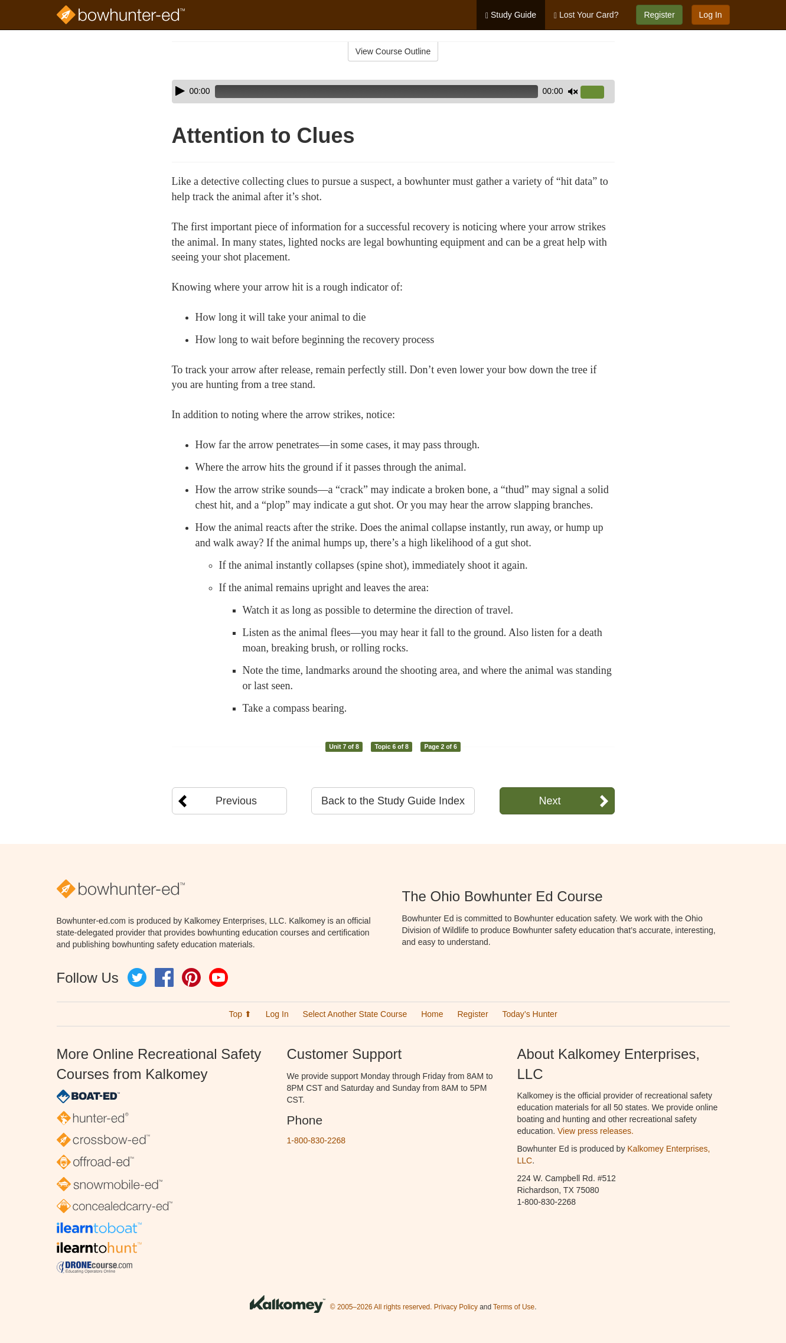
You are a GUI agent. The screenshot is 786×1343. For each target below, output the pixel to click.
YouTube (218, 977)
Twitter (137, 977)
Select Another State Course (355, 1014)
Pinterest (191, 977)
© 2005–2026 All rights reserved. (381, 1307)
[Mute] (573, 91)
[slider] (376, 91)
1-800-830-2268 (316, 1140)
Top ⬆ (240, 1014)
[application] (393, 91)
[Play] (180, 91)
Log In (710, 14)
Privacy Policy (456, 1307)
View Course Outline (393, 51)
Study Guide (510, 15)
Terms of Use (513, 1307)
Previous (236, 801)
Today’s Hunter (529, 1014)
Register (659, 14)
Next (549, 801)
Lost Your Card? (586, 15)
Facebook (164, 977)
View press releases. (595, 1131)
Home (432, 1014)
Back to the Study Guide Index (393, 801)
